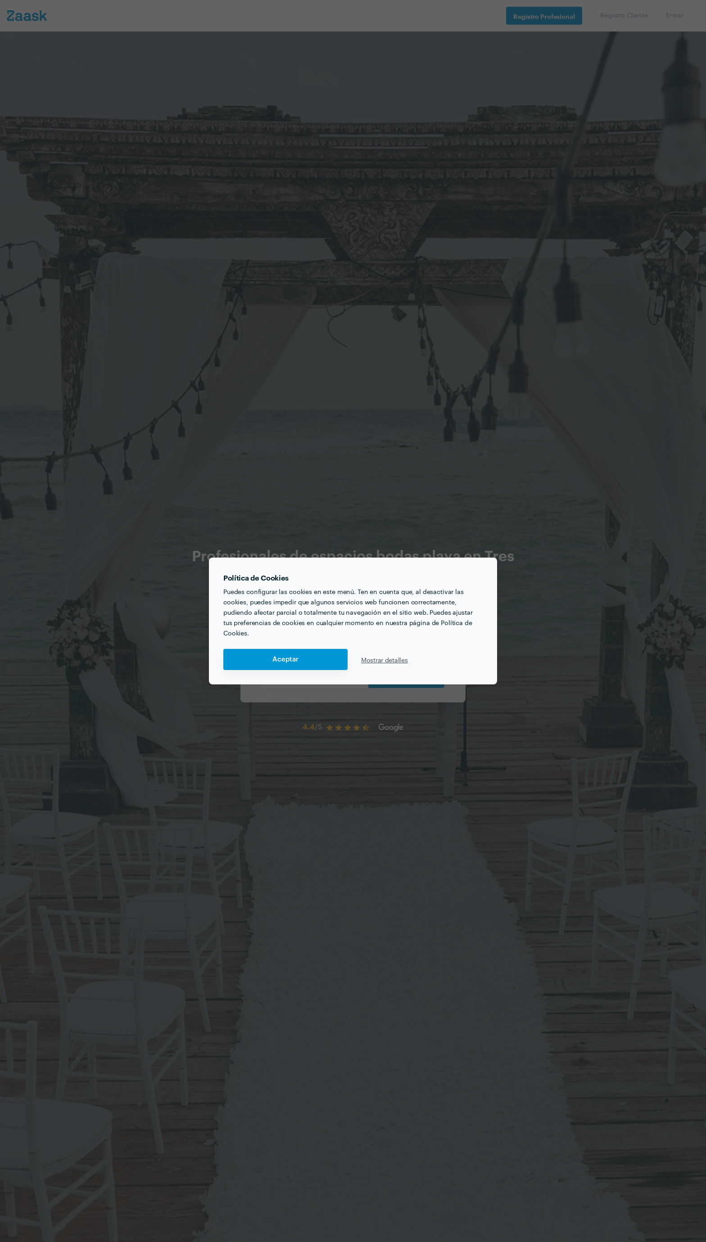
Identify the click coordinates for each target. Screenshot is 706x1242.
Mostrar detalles (384, 659)
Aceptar (285, 659)
